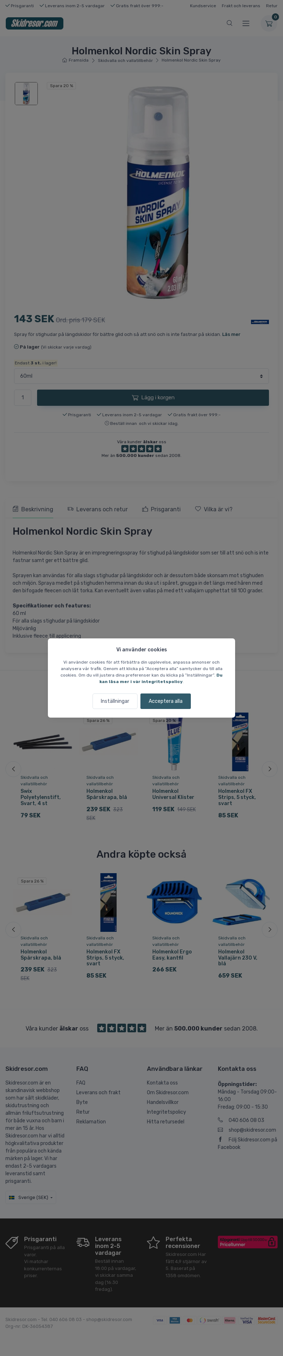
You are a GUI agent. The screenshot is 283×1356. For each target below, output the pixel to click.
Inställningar (115, 701)
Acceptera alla (166, 701)
